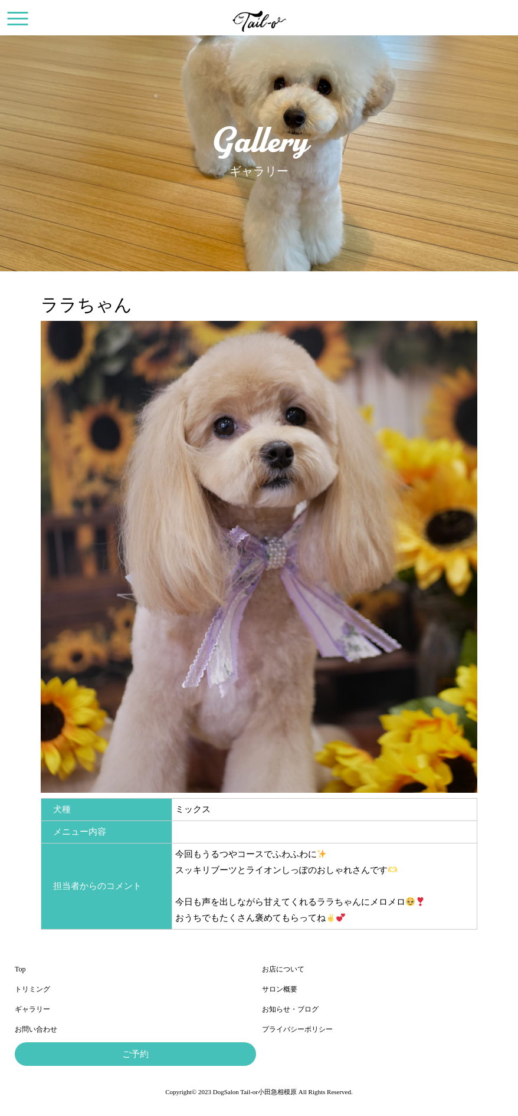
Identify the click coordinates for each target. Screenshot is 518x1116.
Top (20, 969)
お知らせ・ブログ (290, 1009)
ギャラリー (32, 1009)
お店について (283, 969)
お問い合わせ (36, 1029)
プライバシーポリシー (297, 1029)
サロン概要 (279, 989)
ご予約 (135, 1054)
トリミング (32, 989)
